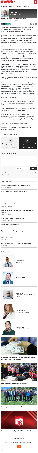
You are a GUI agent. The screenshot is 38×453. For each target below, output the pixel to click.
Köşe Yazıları (11, 6)
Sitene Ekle (29, 442)
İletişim (16, 442)
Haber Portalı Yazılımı (7, 451)
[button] (31, 24)
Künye (12, 442)
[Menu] (35, 2)
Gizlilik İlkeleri (23, 442)
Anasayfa (4, 6)
